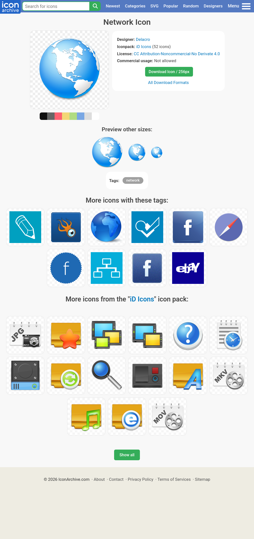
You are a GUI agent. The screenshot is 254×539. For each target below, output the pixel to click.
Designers (213, 5)
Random (191, 5)
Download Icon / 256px (169, 71)
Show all (127, 455)
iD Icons (143, 46)
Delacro (143, 39)
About (99, 479)
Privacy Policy (140, 479)
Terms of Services (174, 479)
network (133, 180)
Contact (116, 479)
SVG (154, 5)
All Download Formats (168, 82)
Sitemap (202, 479)
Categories (135, 5)
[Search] (95, 6)
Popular (170, 5)
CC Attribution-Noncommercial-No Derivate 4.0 (177, 53)
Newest (113, 5)
